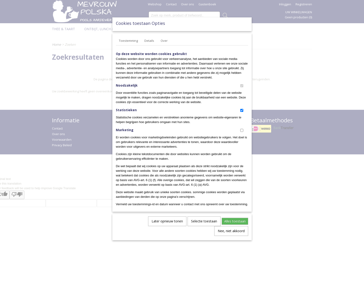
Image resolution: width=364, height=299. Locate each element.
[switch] (241, 85)
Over (164, 41)
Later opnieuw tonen (167, 221)
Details (149, 41)
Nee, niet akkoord (231, 231)
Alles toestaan (235, 221)
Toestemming (128, 41)
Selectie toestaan (204, 221)
